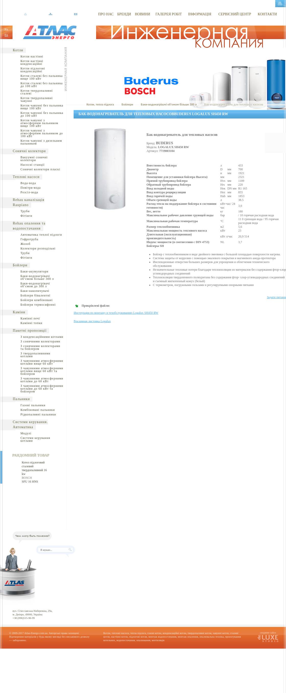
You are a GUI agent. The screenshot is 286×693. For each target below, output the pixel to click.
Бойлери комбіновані (36, 300)
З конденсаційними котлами (41, 337)
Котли (18, 50)
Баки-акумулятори (34, 271)
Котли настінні (31, 56)
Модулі (25, 433)
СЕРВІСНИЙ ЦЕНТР (234, 14)
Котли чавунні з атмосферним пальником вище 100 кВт (39, 123)
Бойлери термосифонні (38, 304)
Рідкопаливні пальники (38, 414)
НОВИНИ (142, 14)
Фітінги (26, 216)
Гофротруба (29, 239)
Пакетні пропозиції (30, 330)
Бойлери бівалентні (35, 295)
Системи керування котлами (35, 439)
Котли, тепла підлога (100, 104)
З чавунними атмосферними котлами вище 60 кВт (41, 362)
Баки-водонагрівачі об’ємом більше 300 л (37, 277)
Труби (25, 211)
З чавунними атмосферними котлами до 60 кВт (41, 380)
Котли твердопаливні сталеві (36, 92)
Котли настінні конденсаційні (31, 62)
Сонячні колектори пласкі (40, 169)
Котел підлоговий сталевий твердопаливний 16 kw (34, 468)
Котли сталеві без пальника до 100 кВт (41, 84)
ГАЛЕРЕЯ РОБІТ (168, 14)
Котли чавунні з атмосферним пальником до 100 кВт (41, 133)
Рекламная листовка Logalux (92, 321)
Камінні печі (30, 318)
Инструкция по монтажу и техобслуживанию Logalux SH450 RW (116, 313)
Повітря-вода (30, 187)
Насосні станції (32, 164)
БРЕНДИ (124, 14)
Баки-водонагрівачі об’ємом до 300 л (35, 285)
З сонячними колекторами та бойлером (40, 347)
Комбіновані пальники (37, 410)
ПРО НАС (106, 14)
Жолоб (25, 244)
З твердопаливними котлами (35, 355)
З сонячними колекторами (40, 341)
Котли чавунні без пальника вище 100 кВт (41, 107)
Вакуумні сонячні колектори (34, 159)
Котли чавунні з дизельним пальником (41, 142)
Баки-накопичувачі (34, 291)
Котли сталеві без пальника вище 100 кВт (41, 77)
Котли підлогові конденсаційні (32, 70)
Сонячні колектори (29, 151)
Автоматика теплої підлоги (41, 234)
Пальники (21, 399)
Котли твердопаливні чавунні (36, 99)
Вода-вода (28, 183)
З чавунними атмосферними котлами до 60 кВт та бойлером (41, 388)
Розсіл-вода (29, 192)
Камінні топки (31, 323)
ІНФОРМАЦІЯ (199, 14)
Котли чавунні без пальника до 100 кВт (41, 114)
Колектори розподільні (37, 248)
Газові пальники (32, 405)
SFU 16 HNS (30, 481)
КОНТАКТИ (267, 14)
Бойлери (20, 265)
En (6, 35)
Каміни (19, 312)
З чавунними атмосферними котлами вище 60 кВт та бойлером (41, 371)
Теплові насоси (26, 177)
